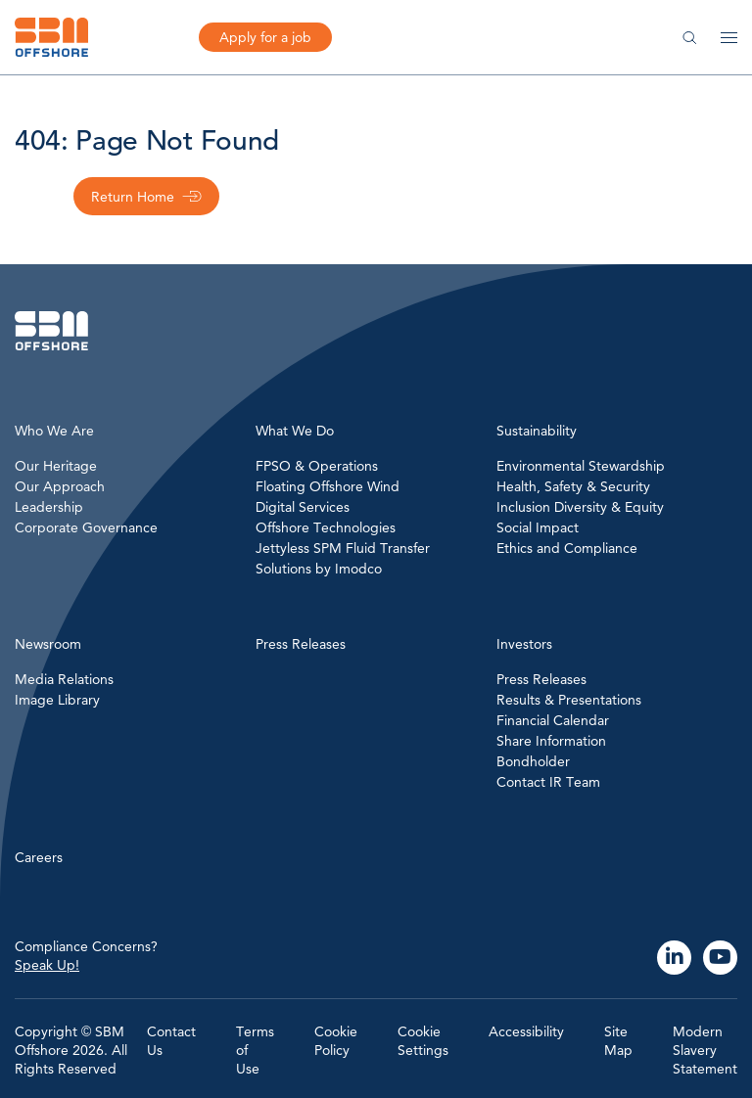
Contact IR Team (548, 782)
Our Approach (60, 486)
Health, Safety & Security (573, 486)
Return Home (132, 197)
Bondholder (533, 761)
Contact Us (171, 1041)
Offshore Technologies (326, 527)
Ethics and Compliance (566, 548)
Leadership (49, 507)
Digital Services (303, 507)
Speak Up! (47, 965)
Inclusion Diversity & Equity (580, 507)
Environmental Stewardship (580, 466)
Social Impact (537, 527)
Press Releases (541, 679)
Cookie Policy (335, 1041)
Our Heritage (56, 466)
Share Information (551, 741)
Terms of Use (255, 1050)
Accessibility (526, 1031)
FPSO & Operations (317, 466)
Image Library (57, 700)
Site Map (618, 1041)
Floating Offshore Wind (328, 486)
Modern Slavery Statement (705, 1050)
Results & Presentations (568, 700)
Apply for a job (265, 37)
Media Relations (64, 679)
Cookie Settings (423, 1041)
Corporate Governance (86, 527)
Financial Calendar (552, 720)
